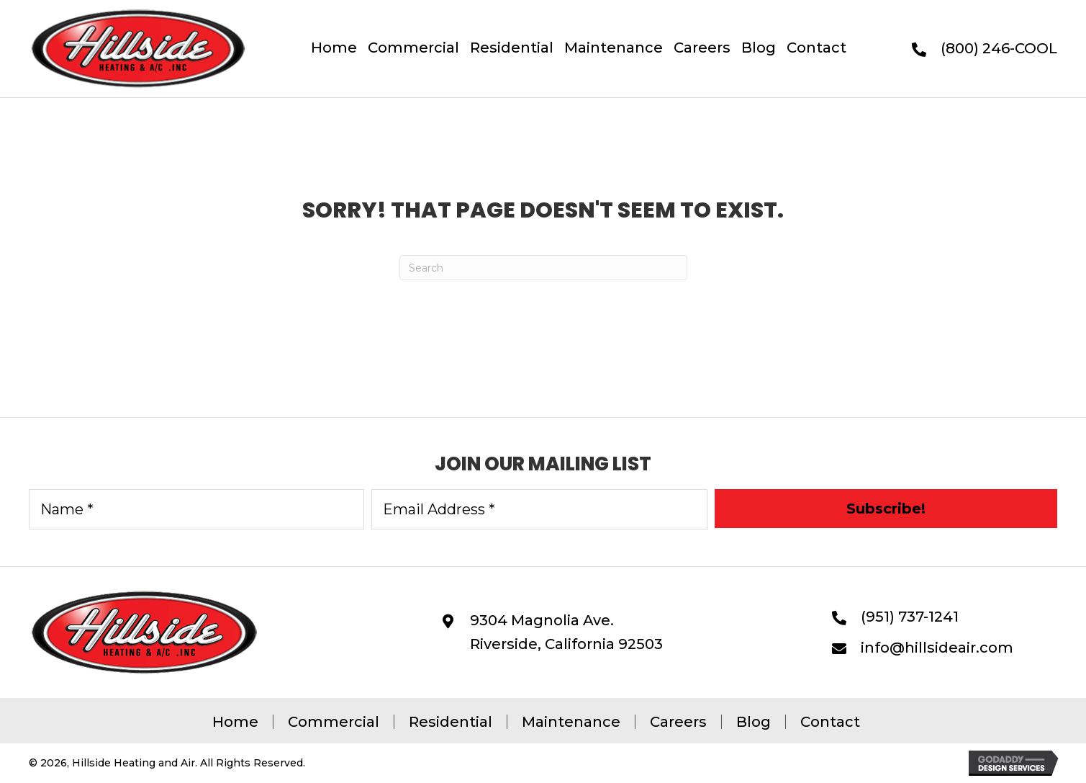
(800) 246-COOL (999, 48)
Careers (678, 722)
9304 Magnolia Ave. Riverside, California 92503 (566, 632)
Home (235, 722)
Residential (450, 722)
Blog (753, 722)
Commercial (333, 722)
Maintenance (571, 722)
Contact (830, 722)
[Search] (543, 267)
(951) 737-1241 (910, 616)
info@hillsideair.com (937, 647)
